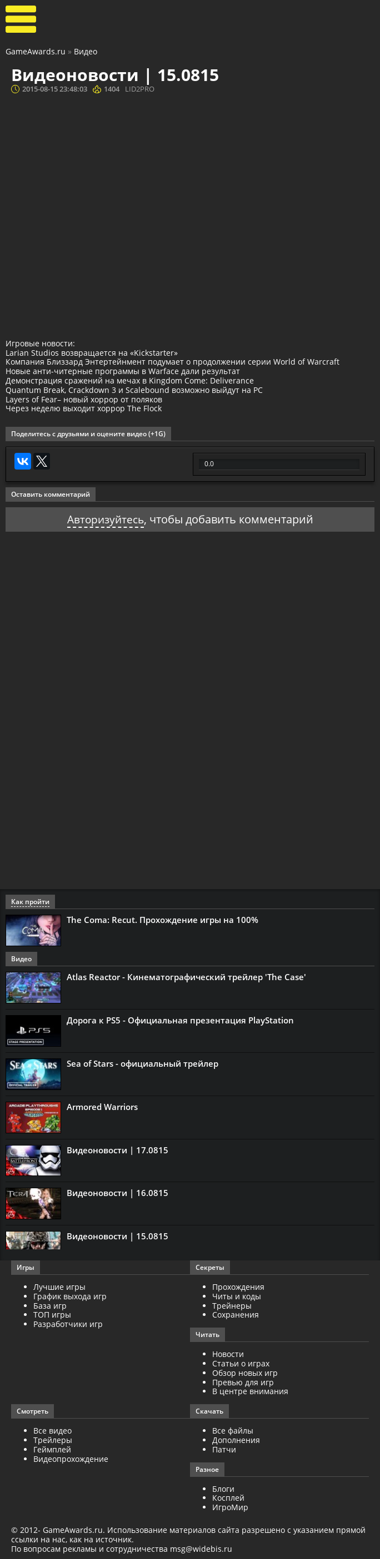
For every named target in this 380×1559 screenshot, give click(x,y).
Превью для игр (243, 1381)
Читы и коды (236, 1295)
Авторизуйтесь (105, 519)
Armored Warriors (102, 1106)
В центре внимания (250, 1391)
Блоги (223, 1488)
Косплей (228, 1497)
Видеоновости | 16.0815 (117, 1192)
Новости (228, 1354)
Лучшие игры (59, 1286)
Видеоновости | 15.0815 (117, 1236)
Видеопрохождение (70, 1458)
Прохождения (238, 1286)
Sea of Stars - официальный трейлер (142, 1062)
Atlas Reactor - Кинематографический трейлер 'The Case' (186, 976)
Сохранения (235, 1314)
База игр (50, 1305)
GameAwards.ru (36, 51)
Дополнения (236, 1440)
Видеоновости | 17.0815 (117, 1149)
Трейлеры (52, 1440)
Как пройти (30, 901)
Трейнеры (232, 1305)
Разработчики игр (68, 1324)
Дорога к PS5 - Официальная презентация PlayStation (180, 1020)
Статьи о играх (240, 1363)
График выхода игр (70, 1295)
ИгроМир (230, 1507)
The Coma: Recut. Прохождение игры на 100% (162, 919)
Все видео (52, 1430)
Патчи (224, 1449)
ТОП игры (52, 1314)
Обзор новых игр (245, 1372)
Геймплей (52, 1449)
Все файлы (232, 1430)
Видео (85, 51)
